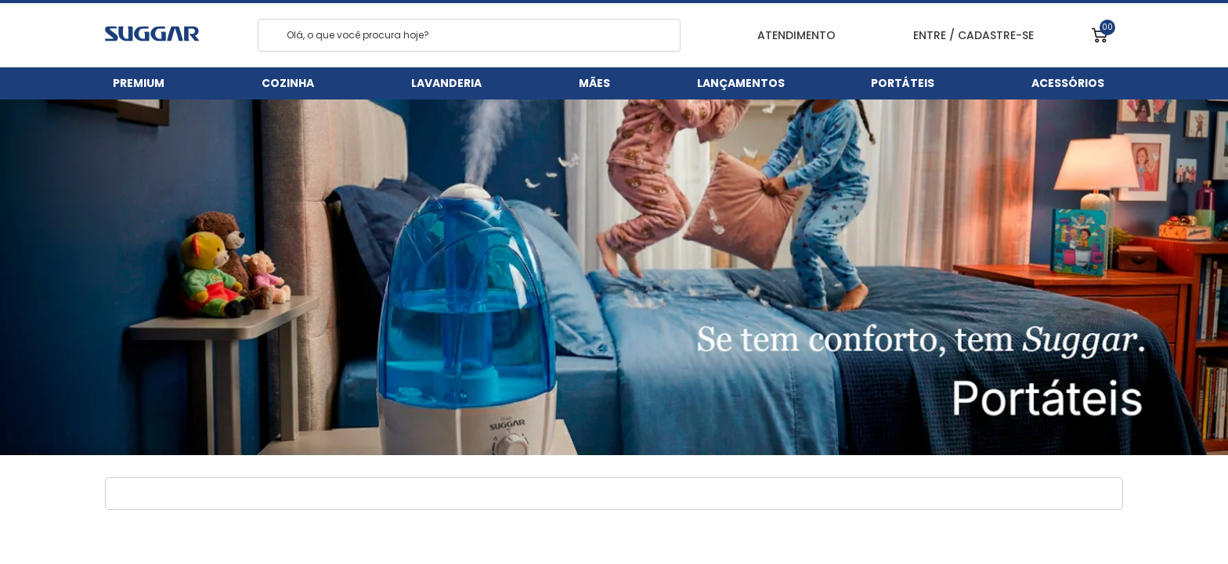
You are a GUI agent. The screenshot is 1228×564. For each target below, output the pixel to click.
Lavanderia (446, 83)
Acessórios (1067, 83)
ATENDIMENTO (787, 35)
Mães (594, 83)
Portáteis (902, 83)
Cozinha (288, 83)
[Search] (273, 35)
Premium (138, 83)
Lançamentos (741, 83)
